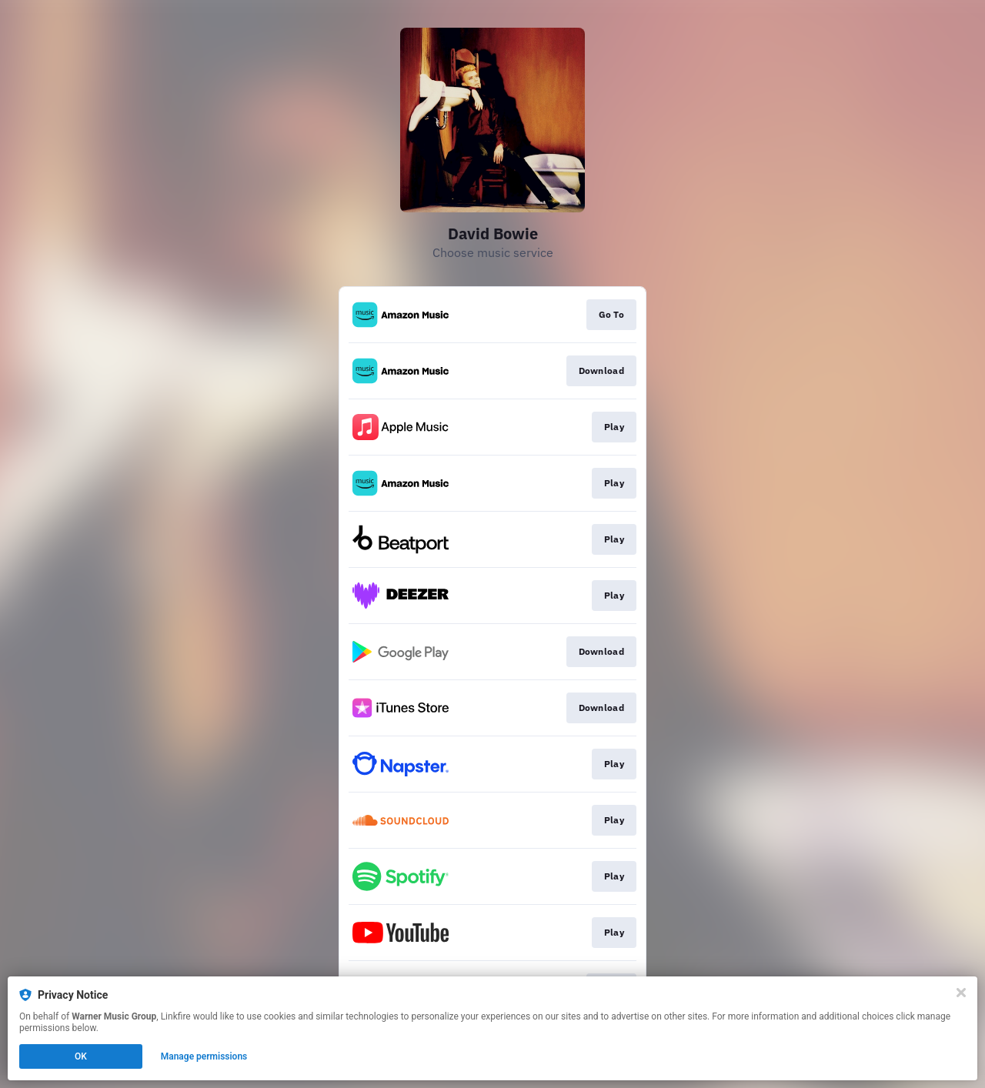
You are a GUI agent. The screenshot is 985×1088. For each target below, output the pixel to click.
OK (81, 1056)
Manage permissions (204, 1056)
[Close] (961, 992)
